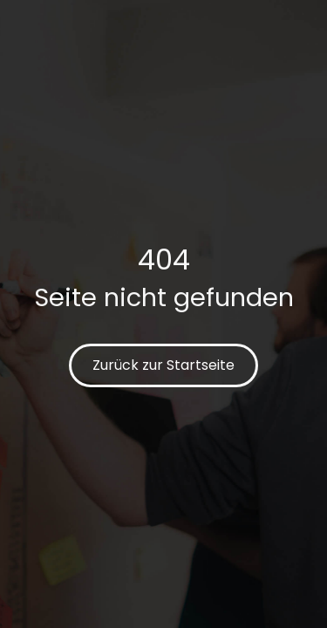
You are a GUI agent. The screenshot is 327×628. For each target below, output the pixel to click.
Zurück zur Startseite (163, 365)
